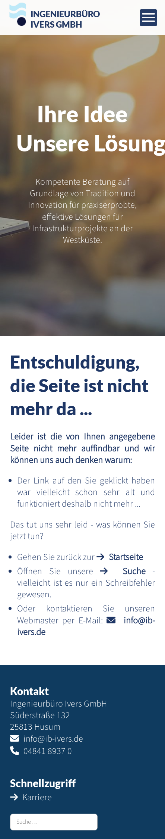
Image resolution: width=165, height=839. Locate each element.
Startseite (126, 557)
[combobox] (54, 822)
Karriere (37, 797)
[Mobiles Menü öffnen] (148, 17)
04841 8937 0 (47, 751)
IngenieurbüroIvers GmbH (65, 19)
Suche (134, 571)
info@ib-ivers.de (53, 738)
